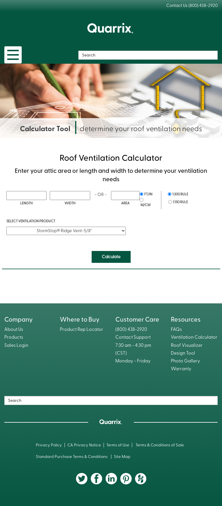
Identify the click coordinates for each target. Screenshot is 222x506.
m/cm (145, 205)
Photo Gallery (185, 361)
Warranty (181, 369)
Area (125, 203)
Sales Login (16, 345)
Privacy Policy (49, 445)
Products (13, 337)
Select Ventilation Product (30, 221)
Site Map (122, 456)
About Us (13, 329)
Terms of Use (117, 445)
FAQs (176, 329)
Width (69, 203)
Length (26, 203)
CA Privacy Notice (84, 445)
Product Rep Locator (81, 329)
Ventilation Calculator (194, 337)
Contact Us (177, 5)
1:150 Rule (180, 202)
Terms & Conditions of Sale (160, 445)
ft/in (148, 194)
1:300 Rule (180, 194)
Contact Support (133, 337)
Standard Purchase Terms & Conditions (72, 456)
